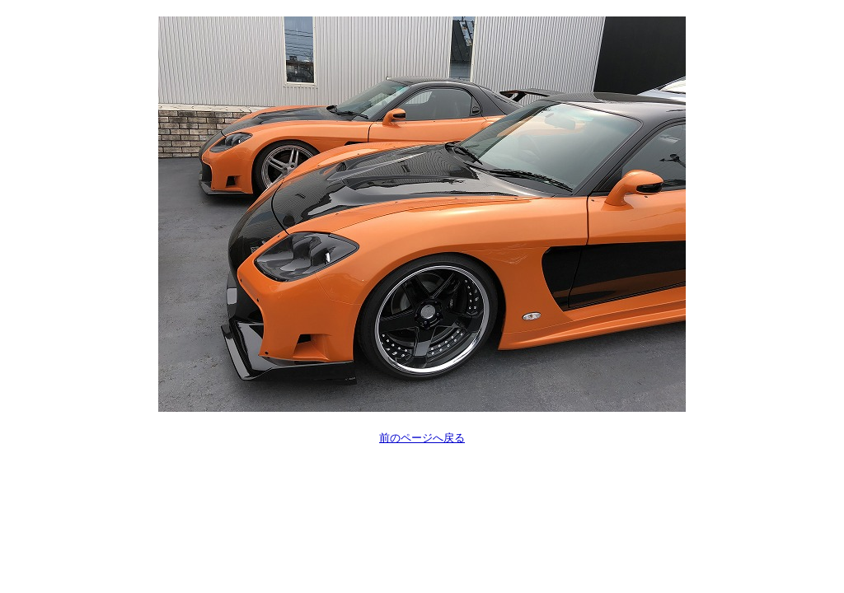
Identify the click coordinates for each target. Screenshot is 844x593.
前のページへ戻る (422, 438)
